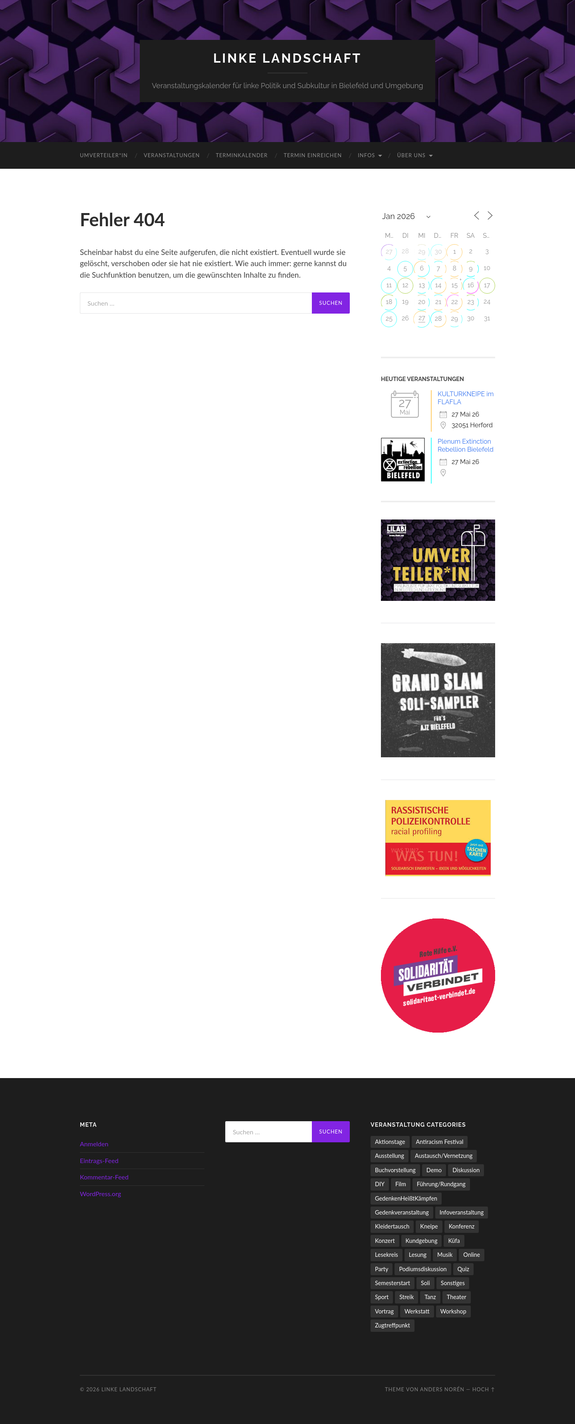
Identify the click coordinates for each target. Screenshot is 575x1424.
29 (421, 251)
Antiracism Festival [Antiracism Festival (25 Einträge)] (440, 1141)
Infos (366, 155)
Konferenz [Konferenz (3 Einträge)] (462, 1226)
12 (405, 285)
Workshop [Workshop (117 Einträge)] (453, 1311)
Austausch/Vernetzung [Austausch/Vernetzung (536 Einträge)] (443, 1155)
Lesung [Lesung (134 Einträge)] (417, 1254)
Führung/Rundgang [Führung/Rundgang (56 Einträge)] (441, 1184)
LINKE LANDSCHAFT (287, 58)
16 (471, 285)
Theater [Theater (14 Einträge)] (456, 1297)
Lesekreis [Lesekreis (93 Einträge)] (386, 1254)
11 (389, 285)
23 (471, 302)
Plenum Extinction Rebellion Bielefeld (466, 445)
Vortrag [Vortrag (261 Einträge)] (384, 1311)
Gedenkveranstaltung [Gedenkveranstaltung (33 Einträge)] (402, 1212)
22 (454, 302)
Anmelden (94, 1143)
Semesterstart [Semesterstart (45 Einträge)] (392, 1283)
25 (389, 318)
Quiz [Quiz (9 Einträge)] (463, 1269)
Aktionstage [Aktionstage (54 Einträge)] (390, 1141)
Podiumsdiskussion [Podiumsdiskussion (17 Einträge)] (422, 1269)
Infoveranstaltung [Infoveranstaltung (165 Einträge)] (462, 1212)
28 (438, 318)
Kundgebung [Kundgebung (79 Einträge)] (422, 1240)
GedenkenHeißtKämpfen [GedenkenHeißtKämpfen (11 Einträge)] (406, 1198)
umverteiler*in (104, 155)
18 (389, 302)
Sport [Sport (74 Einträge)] (382, 1297)
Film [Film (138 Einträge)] (400, 1184)
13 (422, 285)
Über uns (411, 155)
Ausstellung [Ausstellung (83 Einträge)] (389, 1155)
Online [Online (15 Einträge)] (471, 1254)
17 (487, 285)
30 (438, 251)
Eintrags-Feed (99, 1160)
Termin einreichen (313, 155)
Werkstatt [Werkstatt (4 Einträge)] (417, 1311)
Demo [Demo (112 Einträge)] (434, 1170)
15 (455, 285)
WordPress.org (100, 1193)
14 (438, 285)
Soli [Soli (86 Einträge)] (425, 1283)
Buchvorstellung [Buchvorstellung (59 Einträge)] (395, 1170)
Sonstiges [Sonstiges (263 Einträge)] (453, 1283)
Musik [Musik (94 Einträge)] (444, 1254)
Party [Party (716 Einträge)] (381, 1269)
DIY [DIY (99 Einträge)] (380, 1184)
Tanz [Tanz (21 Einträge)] (430, 1297)
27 (389, 251)
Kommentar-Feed (104, 1177)
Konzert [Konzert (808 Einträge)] (385, 1240)
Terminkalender (242, 155)
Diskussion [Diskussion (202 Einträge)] (466, 1170)
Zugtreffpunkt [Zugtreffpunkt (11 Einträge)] (392, 1325)
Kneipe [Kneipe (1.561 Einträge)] (429, 1226)
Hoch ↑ (483, 1389)
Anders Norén (442, 1389)
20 (421, 302)
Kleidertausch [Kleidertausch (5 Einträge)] (392, 1226)
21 (438, 302)
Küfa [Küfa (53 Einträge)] (454, 1240)
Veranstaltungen (172, 155)
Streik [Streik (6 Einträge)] (406, 1297)
